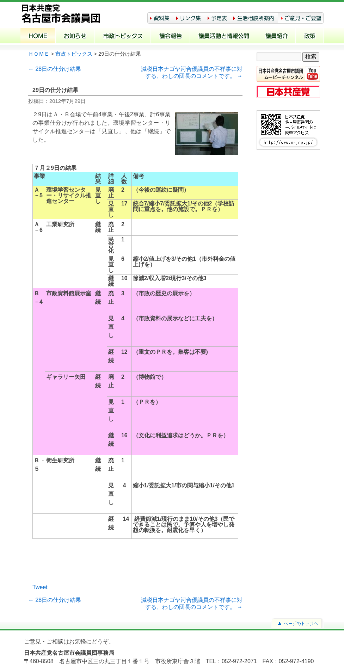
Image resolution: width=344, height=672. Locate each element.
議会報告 (170, 36)
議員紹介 (276, 36)
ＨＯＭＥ (38, 54)
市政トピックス (123, 36)
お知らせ (75, 36)
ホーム (38, 36)
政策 (310, 36)
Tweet (40, 587)
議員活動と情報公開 (223, 36)
